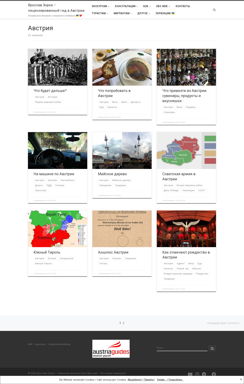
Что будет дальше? (50, 91)
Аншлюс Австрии (113, 252)
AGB (30, 344)
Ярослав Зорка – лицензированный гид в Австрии (67, 373)
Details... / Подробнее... (170, 379)
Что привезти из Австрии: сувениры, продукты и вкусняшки (184, 96)
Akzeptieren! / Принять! (141, 379)
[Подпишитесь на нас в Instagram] (197, 374)
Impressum (40, 344)
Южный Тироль (47, 252)
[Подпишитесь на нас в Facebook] (214, 374)
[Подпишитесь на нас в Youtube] (190, 374)
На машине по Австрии (54, 174)
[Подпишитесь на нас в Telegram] (204, 374)
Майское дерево (112, 174)
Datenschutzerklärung (59, 344)
